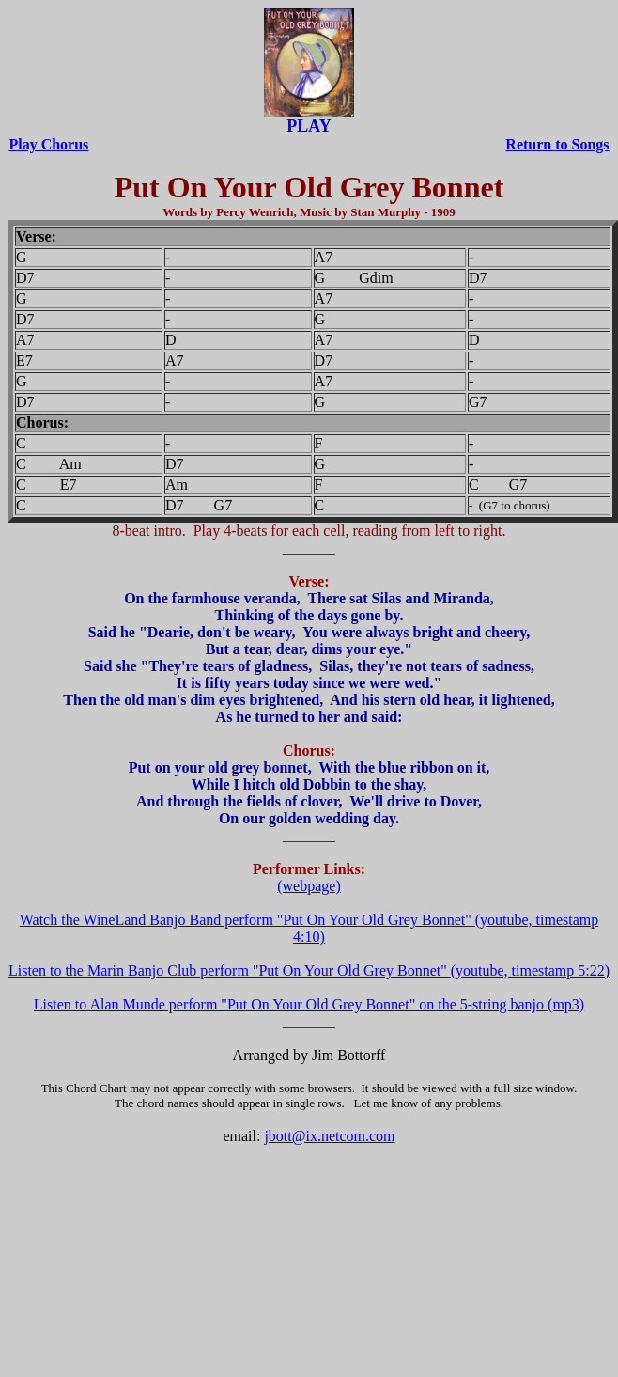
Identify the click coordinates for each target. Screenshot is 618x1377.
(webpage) (309, 886)
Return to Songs (557, 144)
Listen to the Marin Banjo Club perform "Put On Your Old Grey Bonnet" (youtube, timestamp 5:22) (309, 970)
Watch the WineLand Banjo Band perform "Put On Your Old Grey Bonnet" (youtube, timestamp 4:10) (309, 928)
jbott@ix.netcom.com (329, 1136)
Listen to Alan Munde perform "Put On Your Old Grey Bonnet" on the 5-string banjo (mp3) (309, 1004)
